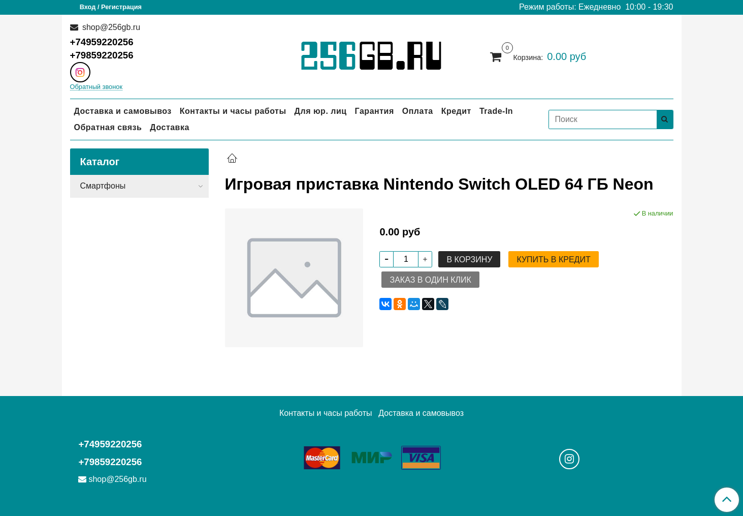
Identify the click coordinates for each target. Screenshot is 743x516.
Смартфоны (103, 185)
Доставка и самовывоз (123, 111)
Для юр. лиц (321, 111)
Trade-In (496, 111)
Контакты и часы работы (233, 111)
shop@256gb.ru (110, 27)
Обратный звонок (96, 87)
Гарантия (374, 111)
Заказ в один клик (430, 280)
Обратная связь (108, 127)
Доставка (169, 127)
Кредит (456, 111)
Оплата (417, 111)
